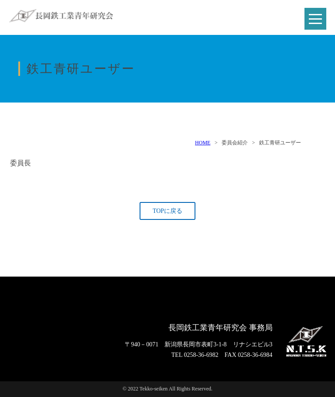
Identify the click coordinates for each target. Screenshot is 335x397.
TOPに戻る (167, 211)
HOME (202, 143)
